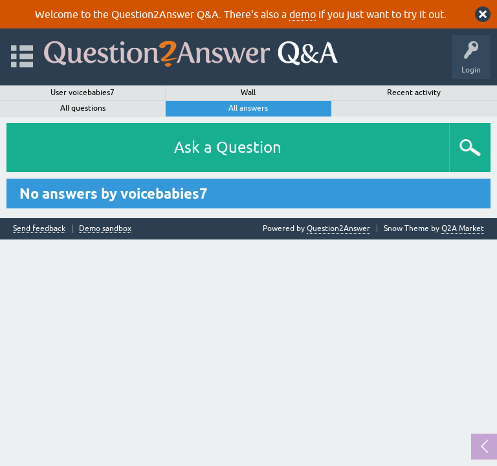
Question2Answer (338, 228)
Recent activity (414, 92)
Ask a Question (228, 147)
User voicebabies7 (82, 92)
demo (302, 14)
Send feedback (39, 229)
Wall (248, 92)
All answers (248, 108)
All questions (82, 108)
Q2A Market (462, 228)
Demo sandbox (105, 229)
